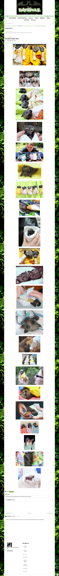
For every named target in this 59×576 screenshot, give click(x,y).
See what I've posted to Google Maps (39, 25)
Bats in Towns (25, 554)
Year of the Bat (25, 571)
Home (6, 36)
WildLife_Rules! (25, 568)
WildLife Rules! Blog (22, 18)
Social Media (26, 19)
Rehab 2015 (10, 36)
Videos (42, 18)
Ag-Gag (33, 19)
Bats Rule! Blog (12, 18)
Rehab (37, 18)
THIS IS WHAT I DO (9, 31)
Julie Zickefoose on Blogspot (25, 561)
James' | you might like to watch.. (28, 25)
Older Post (50, 513)
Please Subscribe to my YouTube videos (11, 25)
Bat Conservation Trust (25, 547)
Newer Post (8, 513)
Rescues (30, 18)
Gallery (48, 18)
